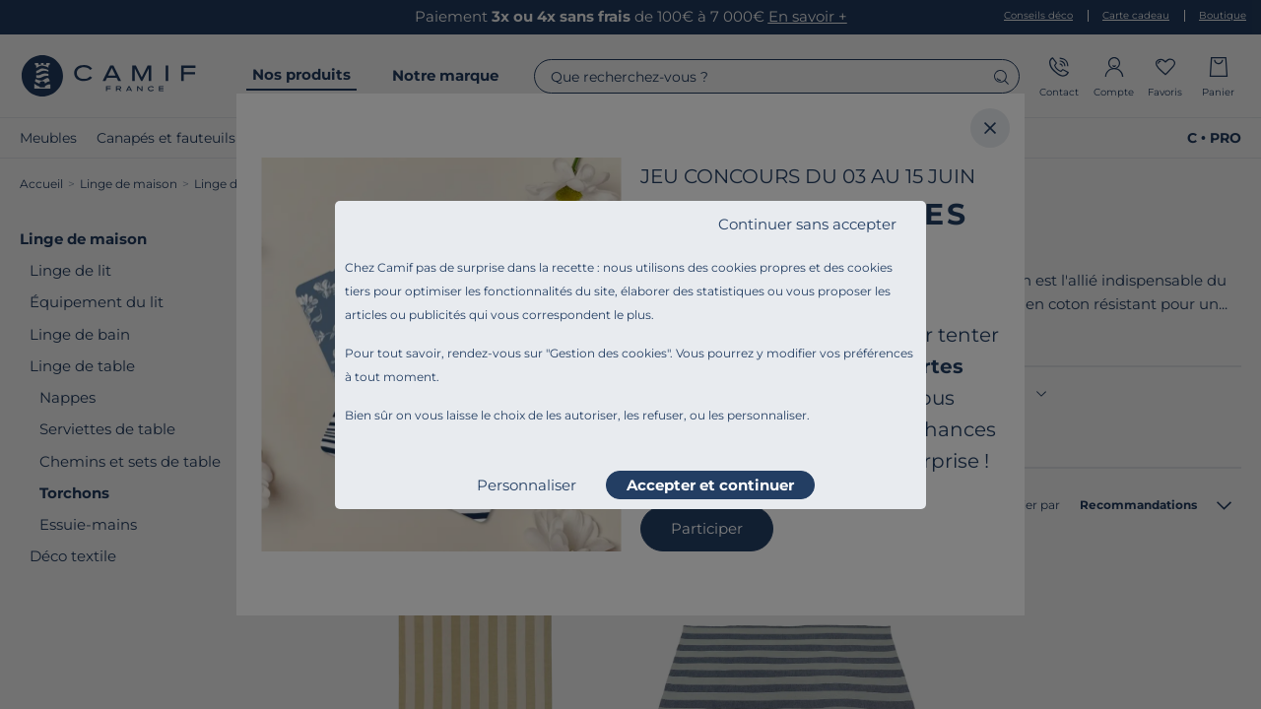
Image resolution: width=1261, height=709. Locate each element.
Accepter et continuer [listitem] (710, 485)
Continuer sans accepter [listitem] (807, 224)
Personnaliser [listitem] (526, 485)
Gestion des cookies (608, 353)
